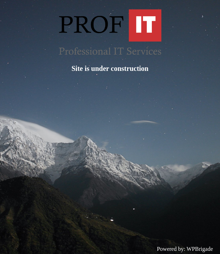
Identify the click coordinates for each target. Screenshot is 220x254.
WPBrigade (199, 249)
